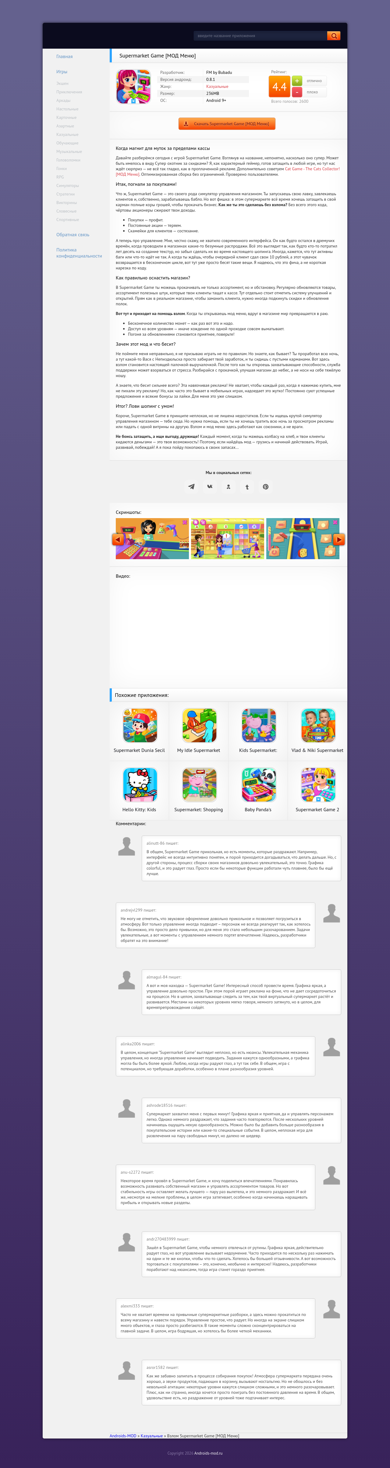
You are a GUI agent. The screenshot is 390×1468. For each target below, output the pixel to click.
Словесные (66, 211)
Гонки (61, 168)
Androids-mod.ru (208, 1453)
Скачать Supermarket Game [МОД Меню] (231, 123)
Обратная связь (68, 234)
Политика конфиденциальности (75, 253)
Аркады (63, 100)
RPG (60, 177)
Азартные (65, 126)
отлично (307, 81)
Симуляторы (67, 185)
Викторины (66, 202)
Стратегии (65, 194)
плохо (305, 92)
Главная (60, 56)
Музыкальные (69, 151)
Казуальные (67, 134)
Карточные (66, 117)
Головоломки (68, 160)
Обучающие (67, 143)
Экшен (62, 83)
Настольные (67, 109)
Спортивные (67, 219)
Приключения (69, 92)
